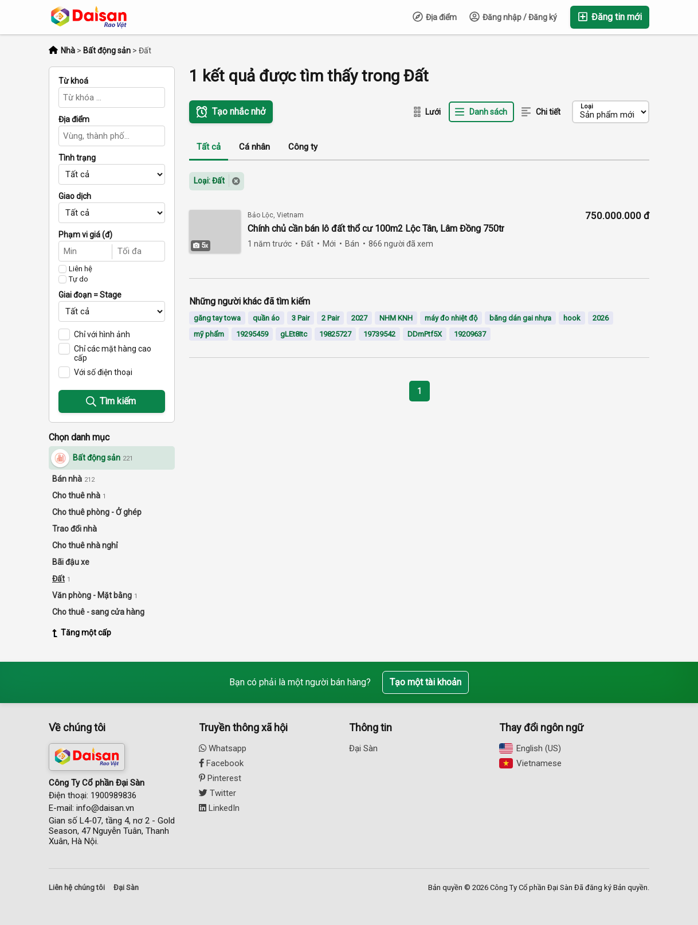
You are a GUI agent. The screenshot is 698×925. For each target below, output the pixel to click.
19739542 (379, 334)
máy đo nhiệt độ (451, 318)
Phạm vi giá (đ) (85, 234)
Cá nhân (254, 147)
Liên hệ (80, 269)
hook (572, 318)
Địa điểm (435, 16)
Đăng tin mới (610, 16)
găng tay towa (217, 318)
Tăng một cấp (81, 632)
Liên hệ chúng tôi (77, 887)
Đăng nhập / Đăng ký (513, 16)
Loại (587, 106)
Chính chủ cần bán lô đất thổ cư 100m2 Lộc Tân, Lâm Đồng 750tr (376, 229)
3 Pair (300, 318)
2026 (601, 318)
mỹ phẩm (209, 334)
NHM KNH (396, 318)
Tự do (78, 279)
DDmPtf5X (424, 334)
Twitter (217, 793)
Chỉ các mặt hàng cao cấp (112, 353)
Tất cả (209, 147)
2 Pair (330, 318)
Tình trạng (77, 157)
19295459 (252, 334)
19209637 (470, 334)
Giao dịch (74, 196)
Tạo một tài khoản (425, 682)
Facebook (221, 763)
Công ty (302, 147)
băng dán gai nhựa (520, 318)
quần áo (266, 318)
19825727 (335, 334)
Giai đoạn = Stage (89, 294)
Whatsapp (222, 748)
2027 (359, 318)
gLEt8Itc (293, 334)
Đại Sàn (363, 748)
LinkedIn (219, 808)
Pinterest (220, 778)
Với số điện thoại (103, 372)
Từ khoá (73, 80)
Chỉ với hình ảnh (102, 334)
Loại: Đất (209, 180)
